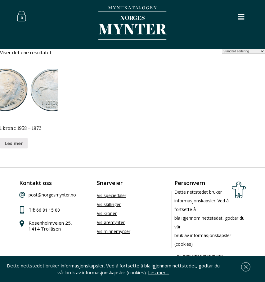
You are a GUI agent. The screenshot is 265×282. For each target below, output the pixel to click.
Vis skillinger (109, 204)
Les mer (14, 143)
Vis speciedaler (111, 195)
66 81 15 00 (48, 210)
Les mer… (158, 272)
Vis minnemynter (113, 231)
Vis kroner (107, 213)
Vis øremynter (111, 222)
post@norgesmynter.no (52, 195)
